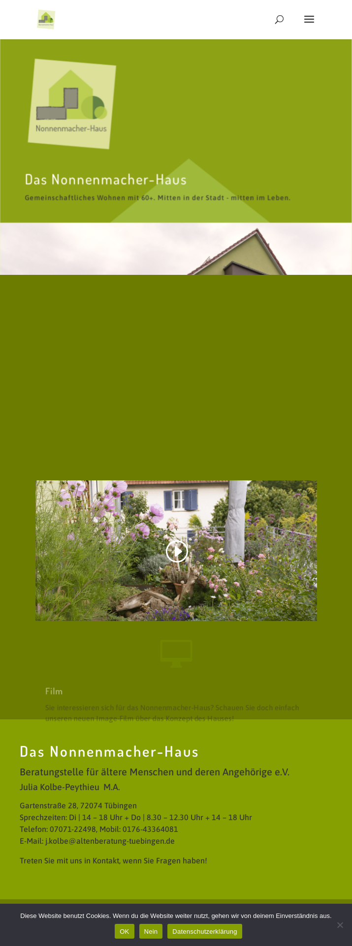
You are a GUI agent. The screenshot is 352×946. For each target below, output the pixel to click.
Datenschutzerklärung (204, 931)
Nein (151, 931)
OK (124, 931)
